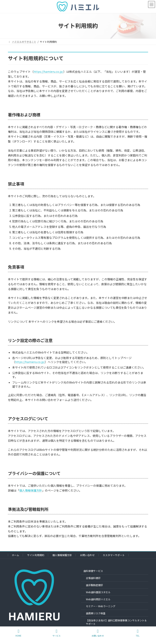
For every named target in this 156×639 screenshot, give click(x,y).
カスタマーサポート (114, 555)
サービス (56, 633)
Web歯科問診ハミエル (98, 599)
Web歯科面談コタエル (98, 592)
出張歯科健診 (93, 578)
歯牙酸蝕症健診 (94, 585)
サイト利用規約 (35, 555)
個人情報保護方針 (30, 490)
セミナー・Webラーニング (100, 606)
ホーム (15, 555)
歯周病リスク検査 (95, 613)
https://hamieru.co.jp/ (48, 72)
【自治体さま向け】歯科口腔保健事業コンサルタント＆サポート (116, 622)
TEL (138, 633)
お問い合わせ (87, 555)
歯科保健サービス (93, 571)
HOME (18, 633)
